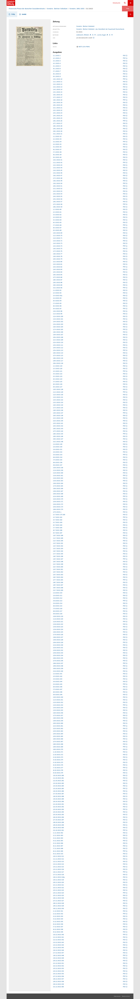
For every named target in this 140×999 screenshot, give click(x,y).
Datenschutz (126, 996)
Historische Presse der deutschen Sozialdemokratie (27, 9)
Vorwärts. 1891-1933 (76, 9)
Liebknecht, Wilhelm (82, 35)
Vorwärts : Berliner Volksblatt (57, 9)
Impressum (117, 996)
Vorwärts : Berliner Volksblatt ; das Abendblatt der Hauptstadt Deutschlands (100, 29)
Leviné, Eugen (101, 35)
